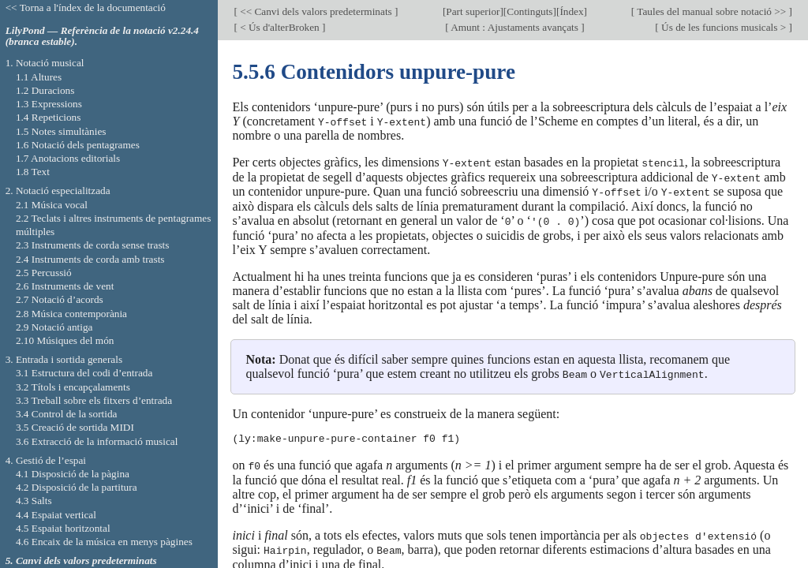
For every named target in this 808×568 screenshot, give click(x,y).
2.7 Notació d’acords (59, 299)
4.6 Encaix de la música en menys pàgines (104, 541)
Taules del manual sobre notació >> (711, 11)
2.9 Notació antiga (54, 327)
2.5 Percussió (44, 272)
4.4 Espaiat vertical (56, 515)
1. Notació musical (45, 63)
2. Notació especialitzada (58, 190)
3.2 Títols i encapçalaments (73, 387)
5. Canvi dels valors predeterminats (81, 560)
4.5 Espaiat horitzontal (63, 528)
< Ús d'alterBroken (280, 27)
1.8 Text (33, 172)
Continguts (529, 11)
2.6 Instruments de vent (65, 286)
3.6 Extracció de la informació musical (97, 441)
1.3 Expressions (49, 104)
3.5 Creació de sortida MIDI (75, 427)
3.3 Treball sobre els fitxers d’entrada (94, 400)
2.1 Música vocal (52, 205)
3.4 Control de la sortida (67, 414)
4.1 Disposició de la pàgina (72, 474)
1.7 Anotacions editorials (68, 158)
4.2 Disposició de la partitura (76, 487)
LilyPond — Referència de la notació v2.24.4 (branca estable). (102, 36)
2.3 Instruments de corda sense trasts (93, 245)
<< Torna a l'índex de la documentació (86, 7)
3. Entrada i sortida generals (64, 359)
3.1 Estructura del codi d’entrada (84, 373)
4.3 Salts (34, 500)
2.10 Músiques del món (65, 340)
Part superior (472, 11)
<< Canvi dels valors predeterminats (316, 11)
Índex (571, 11)
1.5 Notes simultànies (61, 131)
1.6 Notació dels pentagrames (78, 145)
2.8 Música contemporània (71, 314)
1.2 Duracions (45, 90)
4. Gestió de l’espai (46, 460)
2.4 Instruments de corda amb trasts (90, 259)
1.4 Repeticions (48, 117)
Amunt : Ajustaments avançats (515, 27)
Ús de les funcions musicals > (724, 27)
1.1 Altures (39, 77)
